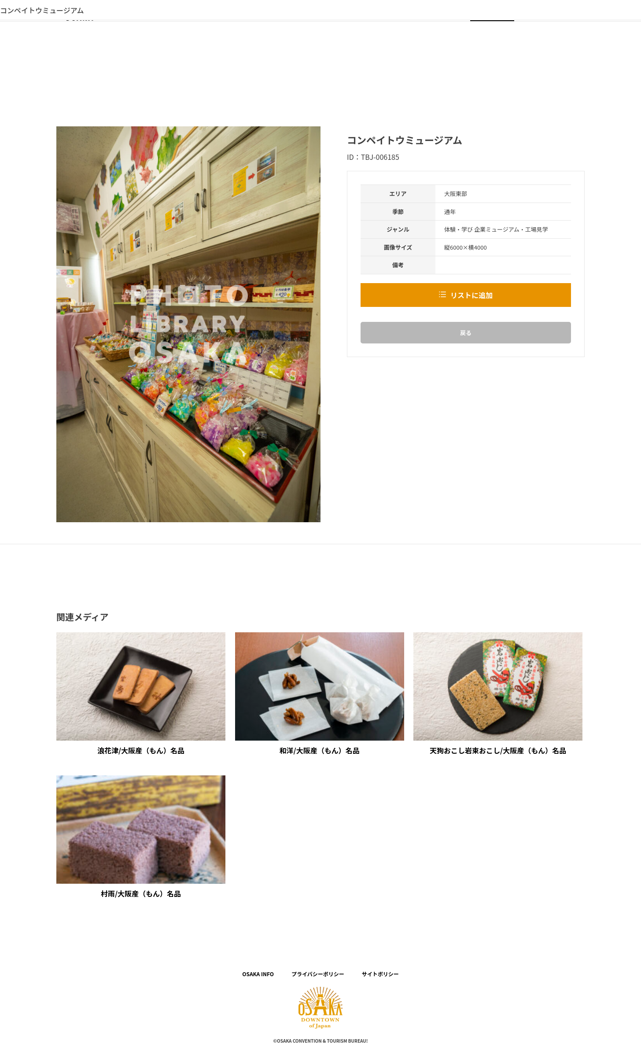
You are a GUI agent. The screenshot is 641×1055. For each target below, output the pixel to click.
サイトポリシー (380, 974)
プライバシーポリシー (317, 974)
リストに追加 (471, 295)
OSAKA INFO (258, 974)
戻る (466, 332)
